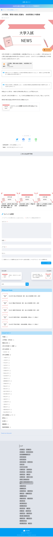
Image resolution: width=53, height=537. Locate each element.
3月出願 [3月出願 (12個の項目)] (22, 452)
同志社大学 (7, 373)
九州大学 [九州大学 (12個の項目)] (29, 472)
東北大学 (7, 397)
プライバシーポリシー (26, 533)
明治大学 (7, 386)
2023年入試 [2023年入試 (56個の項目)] (23, 460)
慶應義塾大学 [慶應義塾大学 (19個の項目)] (23, 496)
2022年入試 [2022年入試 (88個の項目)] (23, 457)
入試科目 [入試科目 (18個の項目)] (22, 477)
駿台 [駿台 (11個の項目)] (30, 523)
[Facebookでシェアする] (23, 140)
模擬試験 (5, 425)
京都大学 (7, 368)
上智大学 (7, 360)
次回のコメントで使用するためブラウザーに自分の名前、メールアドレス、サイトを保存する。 (26, 259)
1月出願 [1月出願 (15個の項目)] (22, 450)
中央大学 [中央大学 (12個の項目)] (22, 472)
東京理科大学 (8, 394)
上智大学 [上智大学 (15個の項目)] (29, 469)
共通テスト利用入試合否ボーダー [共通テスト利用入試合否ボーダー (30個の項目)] (26, 483)
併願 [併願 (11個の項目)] (28, 474)
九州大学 (7, 366)
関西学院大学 (8, 410)
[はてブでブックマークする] (29, 140)
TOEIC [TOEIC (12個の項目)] (22, 465)
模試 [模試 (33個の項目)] (28, 508)
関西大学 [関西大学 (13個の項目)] (29, 518)
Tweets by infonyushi (6, 433)
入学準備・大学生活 (8, 340)
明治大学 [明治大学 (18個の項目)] (30, 498)
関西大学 (7, 407)
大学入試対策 (6, 349)
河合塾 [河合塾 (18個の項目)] (22, 511)
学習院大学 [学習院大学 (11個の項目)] (29, 493)
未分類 (5, 421)
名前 (4, 240)
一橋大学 (7, 358)
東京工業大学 (8, 392)
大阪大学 (7, 379)
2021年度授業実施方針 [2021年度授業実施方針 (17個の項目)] (25, 455)
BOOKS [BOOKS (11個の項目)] (30, 462)
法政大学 (7, 399)
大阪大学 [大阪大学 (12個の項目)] (30, 491)
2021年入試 (10, 147)
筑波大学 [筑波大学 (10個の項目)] (29, 513)
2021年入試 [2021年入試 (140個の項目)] (29, 452)
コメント (5, 221)
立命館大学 (7, 402)
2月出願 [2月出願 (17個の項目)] (28, 450)
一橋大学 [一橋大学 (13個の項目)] (22, 469)
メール (4, 247)
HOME (26, 531)
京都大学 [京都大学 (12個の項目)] (22, 474)
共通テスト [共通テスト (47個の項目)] (30, 477)
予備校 (5, 337)
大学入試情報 (6, 355)
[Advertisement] (26, 123)
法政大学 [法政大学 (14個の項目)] (28, 511)
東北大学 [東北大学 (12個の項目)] (22, 508)
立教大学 (7, 405)
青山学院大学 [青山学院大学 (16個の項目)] (23, 523)
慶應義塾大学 (8, 381)
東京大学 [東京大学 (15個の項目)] (22, 501)
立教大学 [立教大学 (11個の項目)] (22, 513)
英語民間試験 (6, 428)
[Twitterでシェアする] (17, 140)
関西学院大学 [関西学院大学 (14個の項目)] (23, 521)
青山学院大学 (8, 412)
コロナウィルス (19, 147)
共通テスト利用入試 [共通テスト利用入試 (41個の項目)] (24, 479)
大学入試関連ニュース (15, 145)
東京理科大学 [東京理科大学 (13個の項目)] (23, 506)
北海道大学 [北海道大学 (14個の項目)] (23, 486)
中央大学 (7, 363)
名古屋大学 (7, 376)
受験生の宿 (6, 343)
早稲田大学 (7, 384)
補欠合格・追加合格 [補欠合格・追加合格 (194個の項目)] (24, 516)
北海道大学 (7, 371)
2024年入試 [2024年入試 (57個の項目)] (23, 462)
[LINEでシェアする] (36, 140)
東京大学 (7, 389)
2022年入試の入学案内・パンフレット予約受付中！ (26, 6)
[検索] (27, 284)
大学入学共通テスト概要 (9, 346)
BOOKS (6, 352)
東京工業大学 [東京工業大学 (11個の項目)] (23, 503)
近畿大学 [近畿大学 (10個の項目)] (22, 518)
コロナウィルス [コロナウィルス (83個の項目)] (23, 467)
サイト (3, 253)
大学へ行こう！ (27, 2)
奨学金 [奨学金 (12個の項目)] (22, 493)
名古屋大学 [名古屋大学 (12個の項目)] (23, 491)
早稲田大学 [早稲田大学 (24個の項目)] (23, 498)
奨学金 (5, 418)
